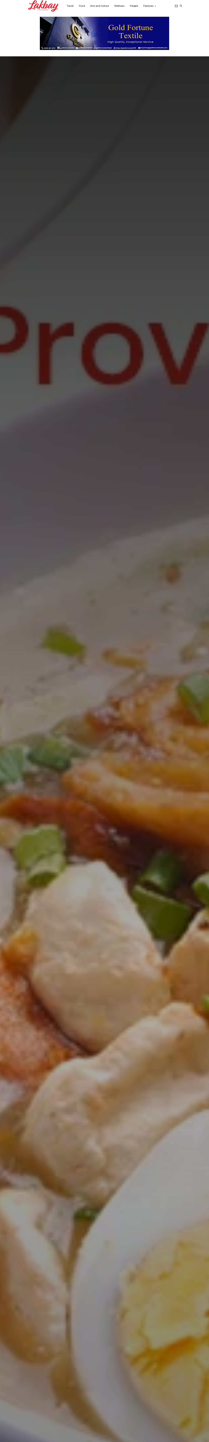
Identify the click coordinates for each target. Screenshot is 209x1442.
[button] (181, 6)
